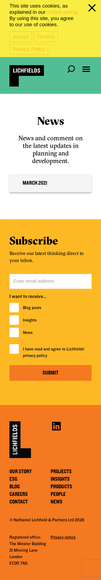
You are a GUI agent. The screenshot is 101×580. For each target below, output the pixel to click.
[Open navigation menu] (86, 69)
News (28, 332)
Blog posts (32, 308)
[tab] (50, 183)
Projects (61, 471)
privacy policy (35, 355)
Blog (14, 486)
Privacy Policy (29, 49)
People (58, 494)
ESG (13, 479)
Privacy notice (63, 537)
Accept (21, 36)
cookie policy (61, 12)
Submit (50, 373)
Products (61, 486)
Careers (18, 494)
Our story (20, 471)
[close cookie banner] (93, 9)
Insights (30, 320)
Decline (45, 36)
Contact (18, 502)
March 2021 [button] (35, 183)
